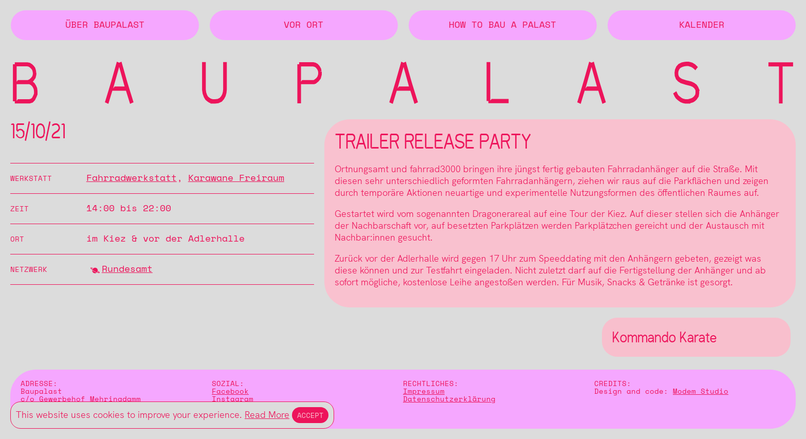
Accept (310, 415)
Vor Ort (303, 25)
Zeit (19, 209)
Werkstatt (31, 178)
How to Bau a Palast (502, 25)
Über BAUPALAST (104, 25)
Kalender (701, 25)
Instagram (232, 399)
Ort (17, 239)
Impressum (424, 391)
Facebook (230, 391)
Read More (267, 414)
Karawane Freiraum (236, 178)
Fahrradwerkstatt (131, 178)
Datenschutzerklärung (449, 399)
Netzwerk (28, 269)
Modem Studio (700, 391)
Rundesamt (127, 269)
